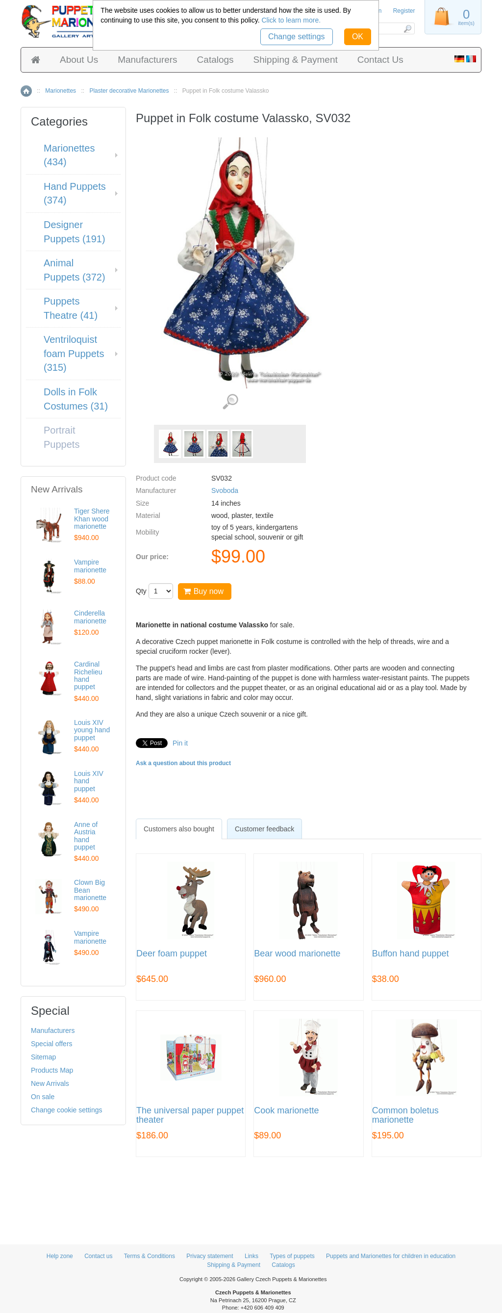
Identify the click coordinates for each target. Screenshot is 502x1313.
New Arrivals (50, 1083)
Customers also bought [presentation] (179, 829)
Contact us (98, 1256)
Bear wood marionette (297, 953)
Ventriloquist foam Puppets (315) (74, 353)
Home (26, 91)
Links (251, 1256)
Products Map (52, 1070)
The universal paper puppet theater (190, 1115)
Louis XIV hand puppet (88, 781)
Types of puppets (292, 1256)
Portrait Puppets (61, 437)
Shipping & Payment (295, 59)
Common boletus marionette (405, 1115)
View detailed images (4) (230, 401)
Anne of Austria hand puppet (86, 836)
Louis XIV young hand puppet (92, 730)
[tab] (179, 829)
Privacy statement (209, 1256)
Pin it (180, 743)
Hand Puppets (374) (75, 193)
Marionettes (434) (69, 155)
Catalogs (215, 59)
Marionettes (60, 90)
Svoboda (224, 490)
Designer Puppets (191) (74, 231)
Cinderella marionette (90, 616)
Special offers (52, 1044)
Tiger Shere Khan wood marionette (92, 518)
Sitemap (43, 1057)
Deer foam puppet (171, 953)
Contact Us (380, 59)
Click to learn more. (291, 20)
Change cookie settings (66, 1110)
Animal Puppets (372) (74, 270)
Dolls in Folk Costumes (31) (76, 399)
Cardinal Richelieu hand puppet (88, 675)
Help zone (60, 1256)
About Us (79, 59)
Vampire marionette (90, 565)
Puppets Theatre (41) (71, 308)
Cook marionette (286, 1110)
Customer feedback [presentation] (264, 829)
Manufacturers (147, 59)
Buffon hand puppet (410, 953)
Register (404, 10)
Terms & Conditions (149, 1256)
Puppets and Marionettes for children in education (390, 1256)
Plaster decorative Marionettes (129, 90)
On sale (42, 1097)
